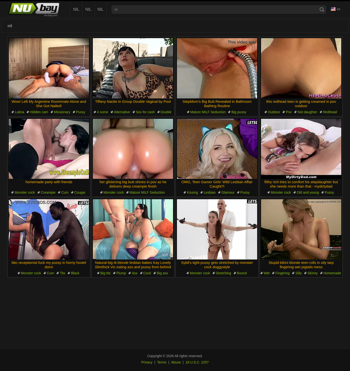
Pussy (80, 112)
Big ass (162, 273)
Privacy (146, 362)
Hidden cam (39, 112)
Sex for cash (145, 112)
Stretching (223, 273)
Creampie (48, 192)
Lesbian (210, 192)
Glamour (228, 192)
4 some (102, 112)
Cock (147, 273)
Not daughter (307, 112)
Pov (289, 112)
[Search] (322, 9)
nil (76, 9)
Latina (19, 112)
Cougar (80, 192)
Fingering (282, 273)
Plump (121, 273)
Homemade (332, 273)
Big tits (105, 273)
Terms (161, 362)
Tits (62, 273)
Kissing (192, 192)
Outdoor (274, 112)
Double (166, 112)
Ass (134, 273)
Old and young (308, 192)
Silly (298, 273)
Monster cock (25, 192)
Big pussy (238, 112)
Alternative (122, 112)
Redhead (330, 112)
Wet (267, 273)
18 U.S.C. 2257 (197, 362)
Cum (65, 192)
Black (75, 273)
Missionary (62, 112)
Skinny (312, 273)
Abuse (176, 362)
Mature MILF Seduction (208, 112)
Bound (242, 273)
